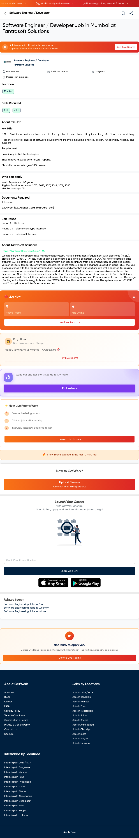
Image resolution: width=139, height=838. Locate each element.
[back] (5, 13)
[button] (69, 3)
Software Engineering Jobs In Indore (25, 611)
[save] (123, 13)
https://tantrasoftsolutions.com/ (21, 251)
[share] (131, 13)
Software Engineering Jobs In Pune (24, 604)
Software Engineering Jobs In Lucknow (26, 608)
